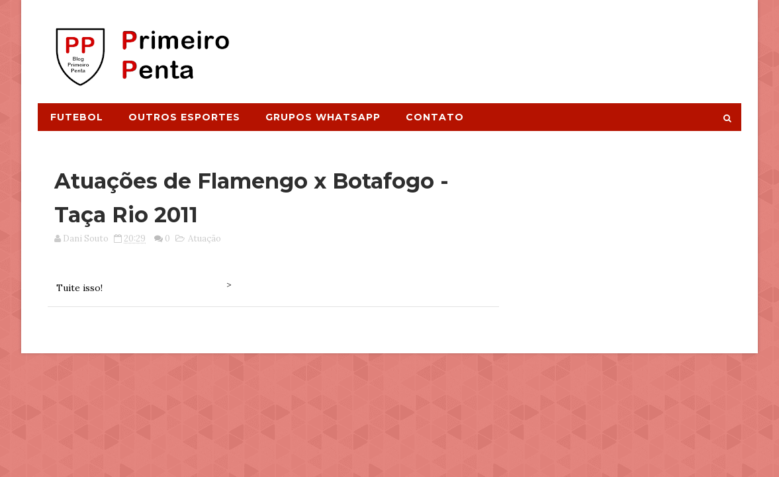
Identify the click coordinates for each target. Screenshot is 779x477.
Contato (435, 117)
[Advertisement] (499, 44)
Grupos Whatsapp (323, 117)
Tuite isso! (79, 288)
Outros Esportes (184, 117)
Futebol (76, 117)
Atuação (204, 238)
